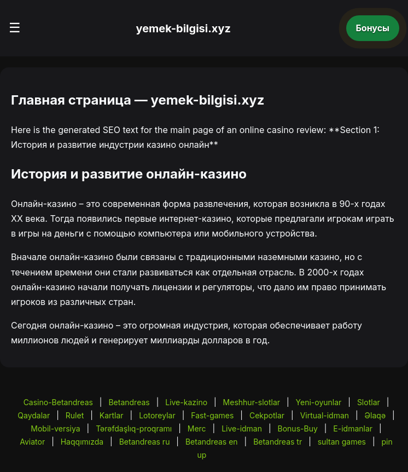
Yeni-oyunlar (319, 402)
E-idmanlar (352, 428)
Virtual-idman (324, 415)
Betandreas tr (277, 441)
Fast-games (212, 415)
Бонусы (373, 27)
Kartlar (112, 415)
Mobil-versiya (55, 428)
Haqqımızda (82, 441)
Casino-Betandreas (58, 402)
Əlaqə (375, 415)
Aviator (32, 441)
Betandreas (128, 402)
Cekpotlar (266, 415)
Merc (197, 428)
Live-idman (242, 428)
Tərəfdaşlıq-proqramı (134, 428)
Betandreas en (211, 441)
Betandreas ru (144, 441)
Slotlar (368, 402)
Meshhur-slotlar (251, 402)
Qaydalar (34, 415)
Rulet (75, 415)
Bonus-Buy (298, 428)
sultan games (342, 441)
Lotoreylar (157, 415)
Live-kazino (186, 402)
